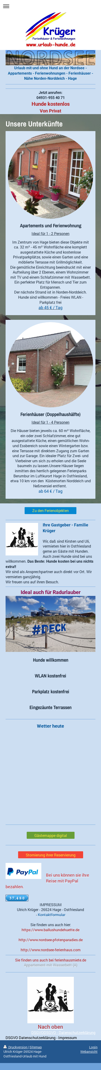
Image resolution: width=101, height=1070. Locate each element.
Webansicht (89, 1051)
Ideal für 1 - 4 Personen (50, 422)
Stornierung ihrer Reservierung (50, 854)
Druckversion (15, 1047)
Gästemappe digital (50, 835)
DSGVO (37, 1032)
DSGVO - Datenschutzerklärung (69, 1032)
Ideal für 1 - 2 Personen (50, 233)
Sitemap (35, 1047)
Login (93, 1047)
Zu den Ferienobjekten (50, 510)
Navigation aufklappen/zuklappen (50, 6)
